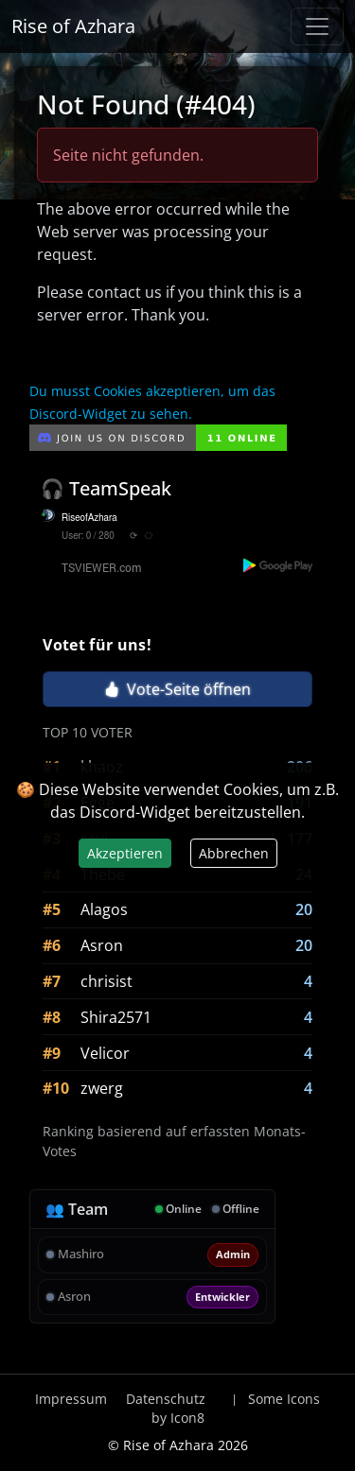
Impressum (71, 1399)
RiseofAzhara (89, 518)
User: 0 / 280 (88, 536)
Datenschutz (165, 1399)
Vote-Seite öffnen (177, 689)
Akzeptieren (125, 853)
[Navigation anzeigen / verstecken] (317, 26)
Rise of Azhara (73, 26)
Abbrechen (234, 853)
